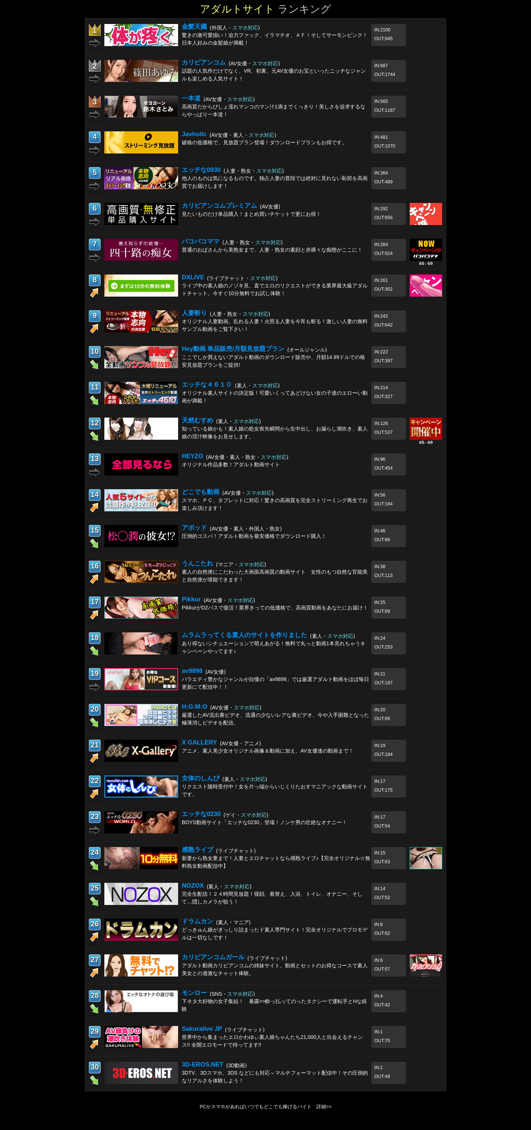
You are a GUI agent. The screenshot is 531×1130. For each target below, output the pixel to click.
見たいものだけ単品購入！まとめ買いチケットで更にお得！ (251, 214)
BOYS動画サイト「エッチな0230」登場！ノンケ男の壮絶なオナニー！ (264, 822)
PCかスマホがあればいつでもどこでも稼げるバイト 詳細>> (265, 1106)
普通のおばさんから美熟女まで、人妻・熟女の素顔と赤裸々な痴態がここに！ (272, 250)
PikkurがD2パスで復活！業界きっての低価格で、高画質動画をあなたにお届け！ (275, 608)
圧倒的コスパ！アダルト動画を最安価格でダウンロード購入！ (254, 536)
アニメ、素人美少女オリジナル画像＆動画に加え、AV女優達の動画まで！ (268, 751)
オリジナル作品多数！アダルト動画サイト (231, 464)
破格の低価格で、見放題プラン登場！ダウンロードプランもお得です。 (264, 142)
